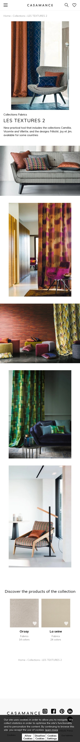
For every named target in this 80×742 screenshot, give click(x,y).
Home (7, 15)
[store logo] (40, 5)
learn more (51, 729)
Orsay (24, 631)
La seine (56, 631)
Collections (19, 15)
